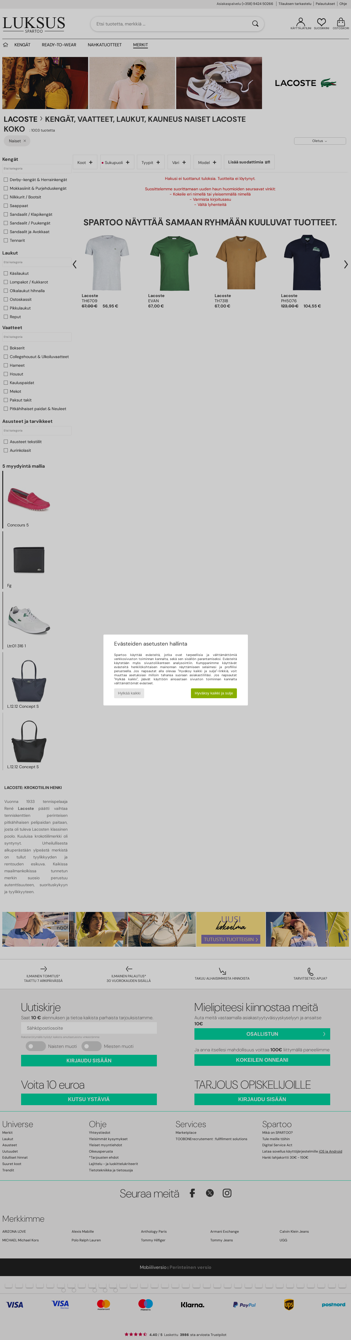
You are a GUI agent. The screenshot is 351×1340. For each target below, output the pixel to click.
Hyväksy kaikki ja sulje (214, 693)
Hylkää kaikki (129, 693)
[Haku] (255, 24)
